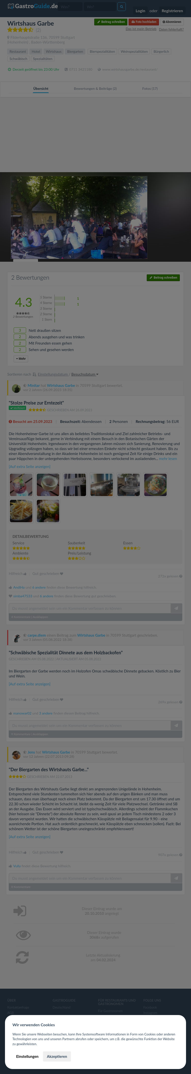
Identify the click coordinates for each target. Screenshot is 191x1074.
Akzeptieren (57, 1056)
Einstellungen (27, 1056)
